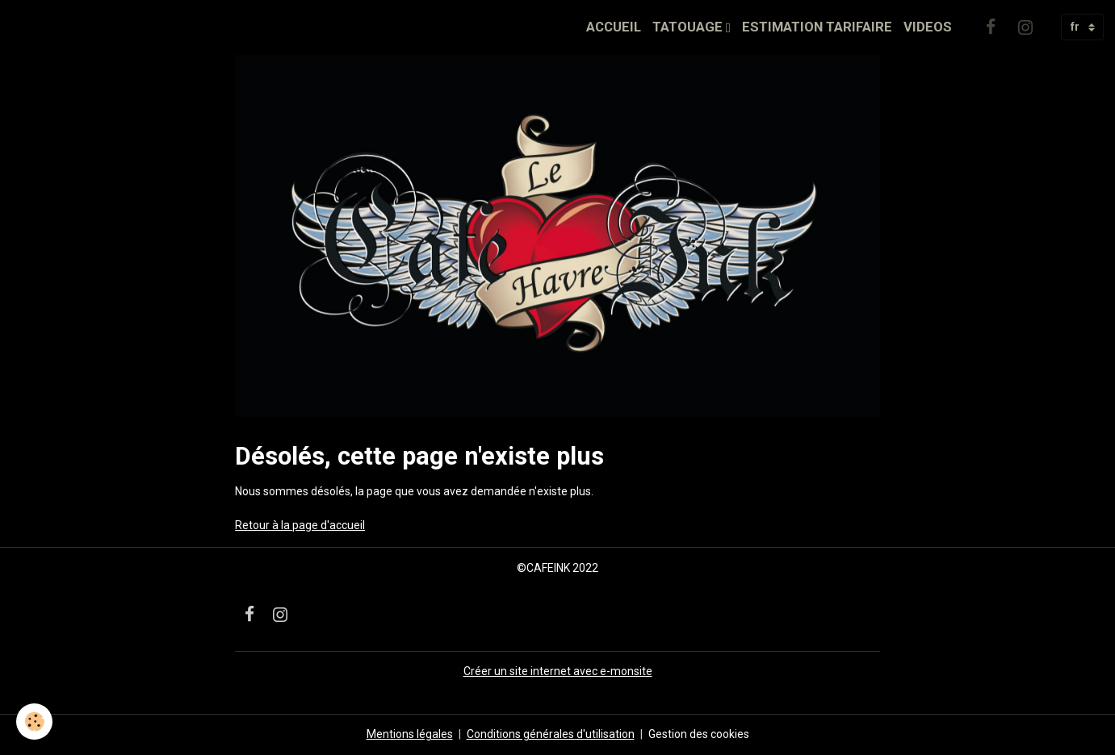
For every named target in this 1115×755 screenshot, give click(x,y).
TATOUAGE (689, 27)
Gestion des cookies (698, 734)
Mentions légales (410, 734)
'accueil (346, 525)
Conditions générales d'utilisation (551, 734)
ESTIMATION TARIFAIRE (817, 27)
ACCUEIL (613, 27)
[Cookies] (34, 721)
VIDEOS (927, 27)
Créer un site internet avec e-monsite (557, 671)
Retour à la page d (281, 525)
